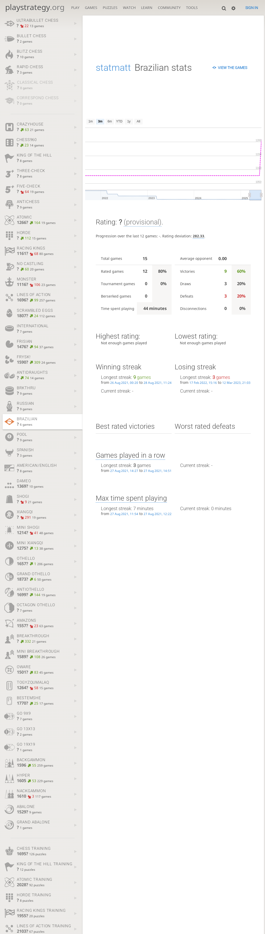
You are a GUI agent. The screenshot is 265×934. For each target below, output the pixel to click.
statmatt (113, 67)
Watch (129, 7)
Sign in (251, 8)
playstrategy (34, 7)
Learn (146, 7)
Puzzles (110, 7)
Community (169, 7)
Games (91, 7)
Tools (192, 7)
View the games (232, 68)
